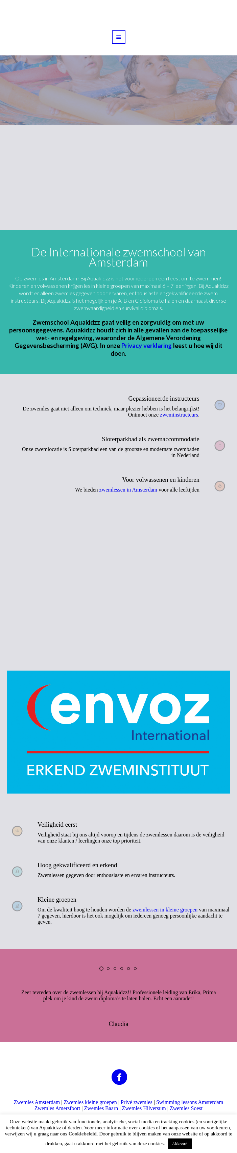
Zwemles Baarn (101, 1108)
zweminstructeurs (179, 415)
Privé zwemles (136, 1102)
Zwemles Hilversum (144, 1108)
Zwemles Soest (186, 1108)
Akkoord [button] (180, 1143)
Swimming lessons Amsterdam (189, 1102)
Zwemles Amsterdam (37, 1102)
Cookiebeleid (82, 1133)
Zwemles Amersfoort (57, 1108)
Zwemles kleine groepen (90, 1102)
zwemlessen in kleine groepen (165, 909)
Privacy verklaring (146, 345)
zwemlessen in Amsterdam (128, 490)
